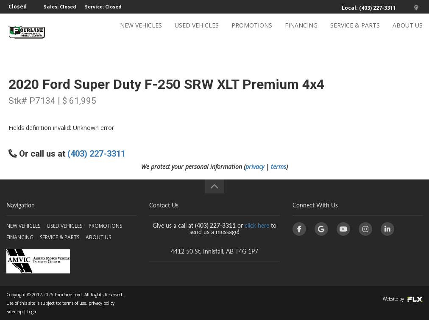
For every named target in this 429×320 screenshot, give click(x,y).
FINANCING (301, 32)
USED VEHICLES (197, 32)
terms (278, 167)
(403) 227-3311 (96, 154)
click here (257, 225)
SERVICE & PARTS (355, 32)
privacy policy (101, 303)
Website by (403, 299)
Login (32, 311)
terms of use (74, 303)
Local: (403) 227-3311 (369, 7)
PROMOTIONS (251, 32)
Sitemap (14, 311)
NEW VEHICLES (141, 32)
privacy (254, 167)
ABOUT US (408, 32)
